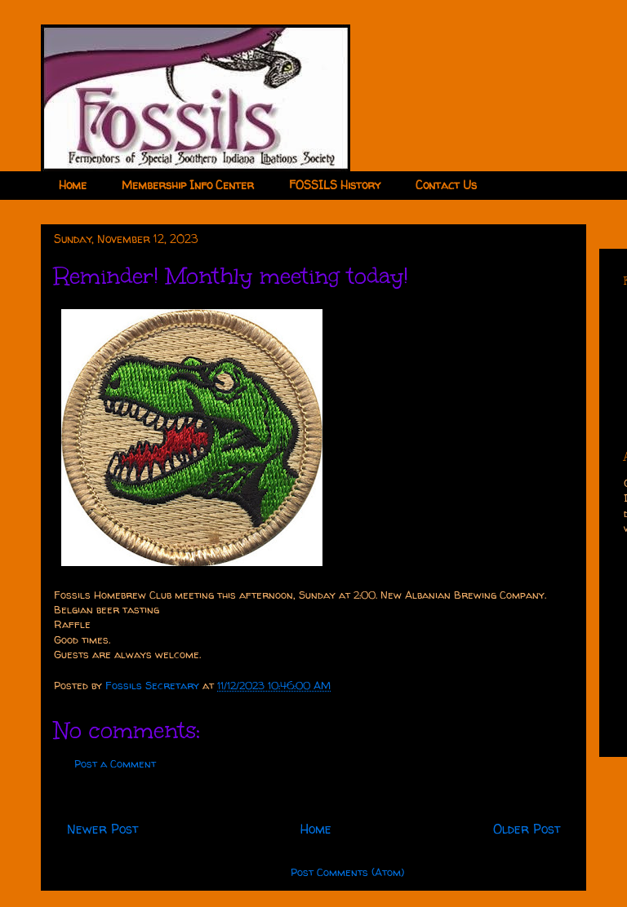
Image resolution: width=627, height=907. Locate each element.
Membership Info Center (188, 184)
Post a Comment (115, 763)
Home (73, 184)
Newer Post (102, 829)
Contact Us (446, 184)
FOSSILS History (334, 184)
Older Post (526, 829)
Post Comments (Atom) (347, 872)
